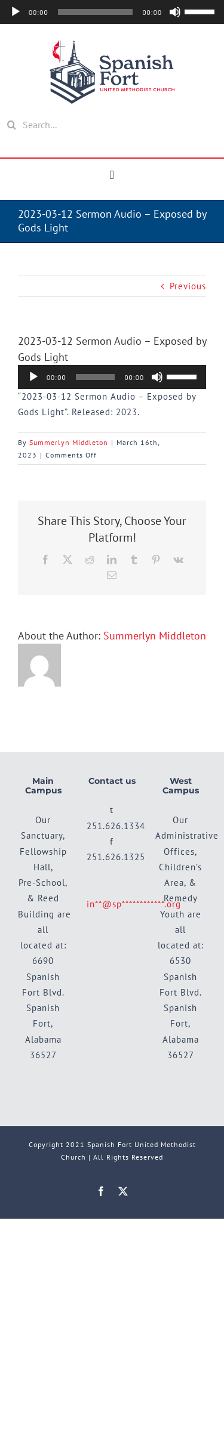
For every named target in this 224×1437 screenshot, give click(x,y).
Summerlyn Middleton (68, 442)
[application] (112, 12)
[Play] (16, 12)
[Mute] (175, 12)
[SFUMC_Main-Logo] (112, 43)
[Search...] (112, 125)
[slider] (95, 12)
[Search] (12, 125)
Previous (188, 286)
